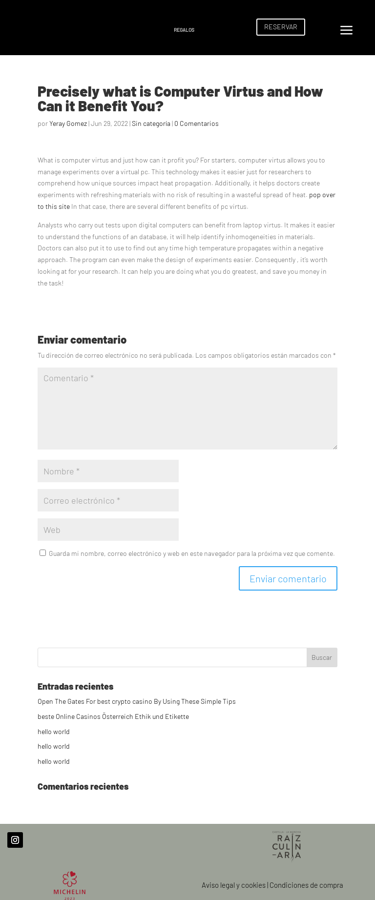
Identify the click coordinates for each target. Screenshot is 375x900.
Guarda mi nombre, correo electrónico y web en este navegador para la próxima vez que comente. (192, 553)
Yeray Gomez (68, 123)
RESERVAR (280, 26)
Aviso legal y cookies (234, 884)
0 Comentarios (196, 123)
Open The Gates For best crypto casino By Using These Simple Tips (137, 701)
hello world (54, 731)
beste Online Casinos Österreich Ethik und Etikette (113, 716)
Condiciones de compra (306, 884)
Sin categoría (151, 123)
